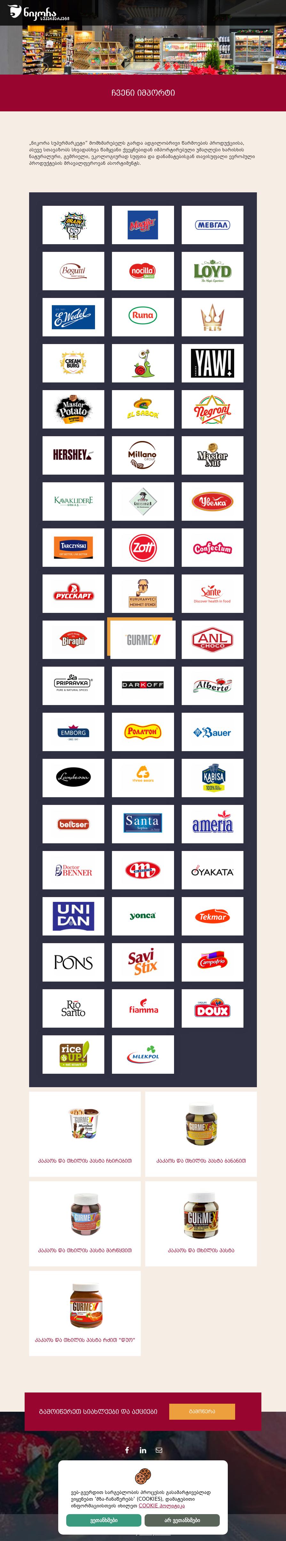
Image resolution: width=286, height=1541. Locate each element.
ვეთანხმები (103, 1520)
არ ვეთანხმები (182, 1520)
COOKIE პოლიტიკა (162, 1506)
